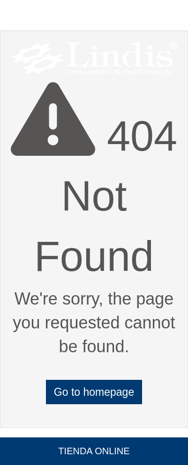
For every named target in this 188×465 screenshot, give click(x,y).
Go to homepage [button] (94, 392)
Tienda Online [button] (93, 451)
